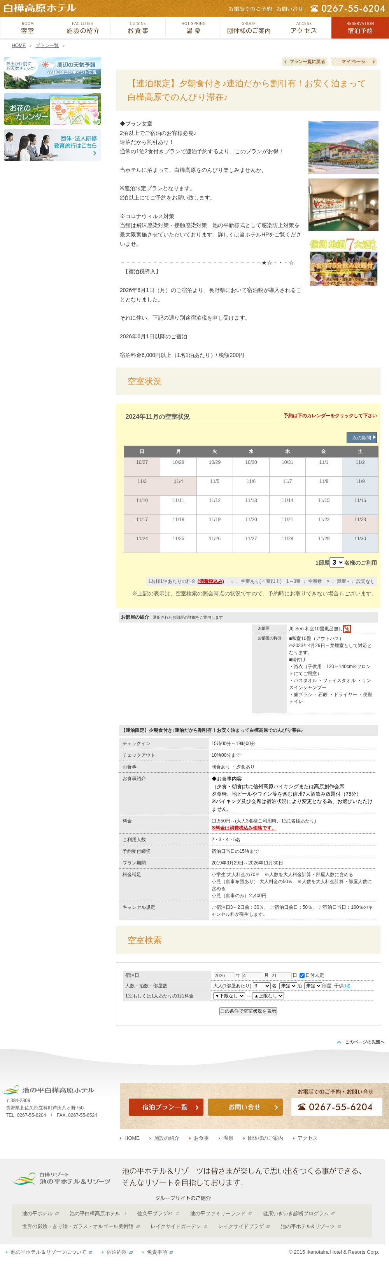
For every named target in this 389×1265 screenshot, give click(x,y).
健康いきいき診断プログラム (296, 1213)
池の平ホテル (37, 1213)
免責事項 (157, 1252)
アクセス (308, 1138)
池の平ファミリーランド (218, 1213)
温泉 (228, 1138)
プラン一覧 (47, 45)
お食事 (201, 1138)
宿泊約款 (117, 1252)
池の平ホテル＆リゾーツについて (48, 1252)
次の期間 (361, 438)
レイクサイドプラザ (241, 1226)
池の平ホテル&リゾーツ (308, 1226)
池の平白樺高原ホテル (95, 1213)
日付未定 (312, 975)
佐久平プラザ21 (155, 1213)
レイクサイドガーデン (176, 1226)
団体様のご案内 (265, 1138)
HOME (19, 45)
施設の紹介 (166, 1138)
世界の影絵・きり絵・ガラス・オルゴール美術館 (77, 1226)
